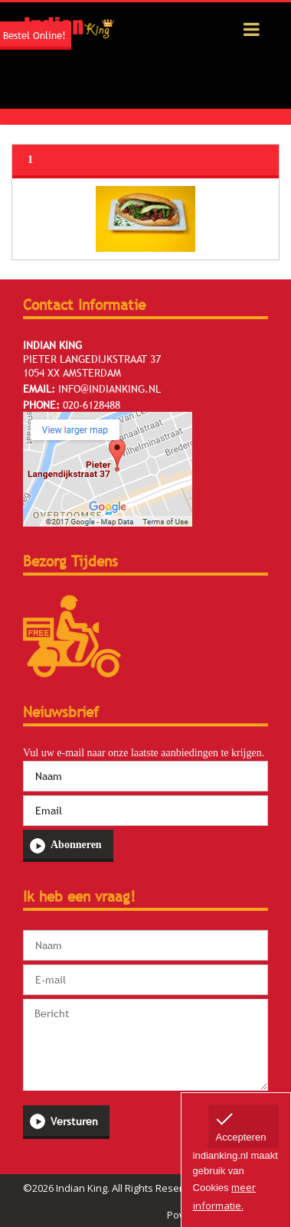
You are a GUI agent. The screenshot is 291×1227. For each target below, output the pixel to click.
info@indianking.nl (109, 389)
